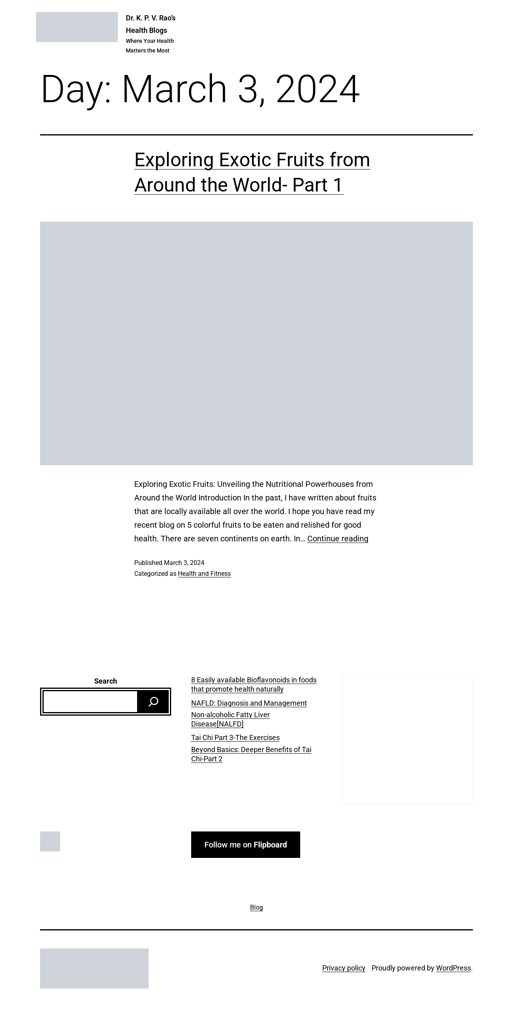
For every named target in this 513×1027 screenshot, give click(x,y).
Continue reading (337, 538)
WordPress (453, 968)
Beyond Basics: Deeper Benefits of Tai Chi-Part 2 (251, 754)
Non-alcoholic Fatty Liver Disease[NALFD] (230, 719)
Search (105, 681)
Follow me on (245, 844)
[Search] (153, 701)
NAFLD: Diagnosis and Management (249, 703)
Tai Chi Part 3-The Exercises (235, 737)
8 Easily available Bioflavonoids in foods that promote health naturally (254, 684)
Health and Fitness (204, 573)
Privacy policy (344, 968)
